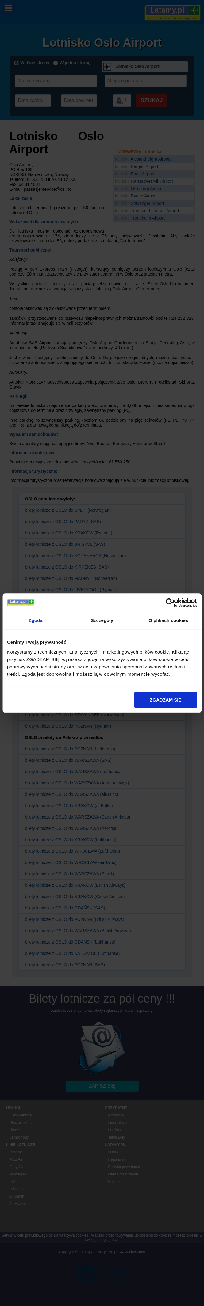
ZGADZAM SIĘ (165, 699)
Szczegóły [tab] (102, 620)
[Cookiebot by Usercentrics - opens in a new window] (170, 602)
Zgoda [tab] (36, 620)
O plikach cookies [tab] (168, 620)
